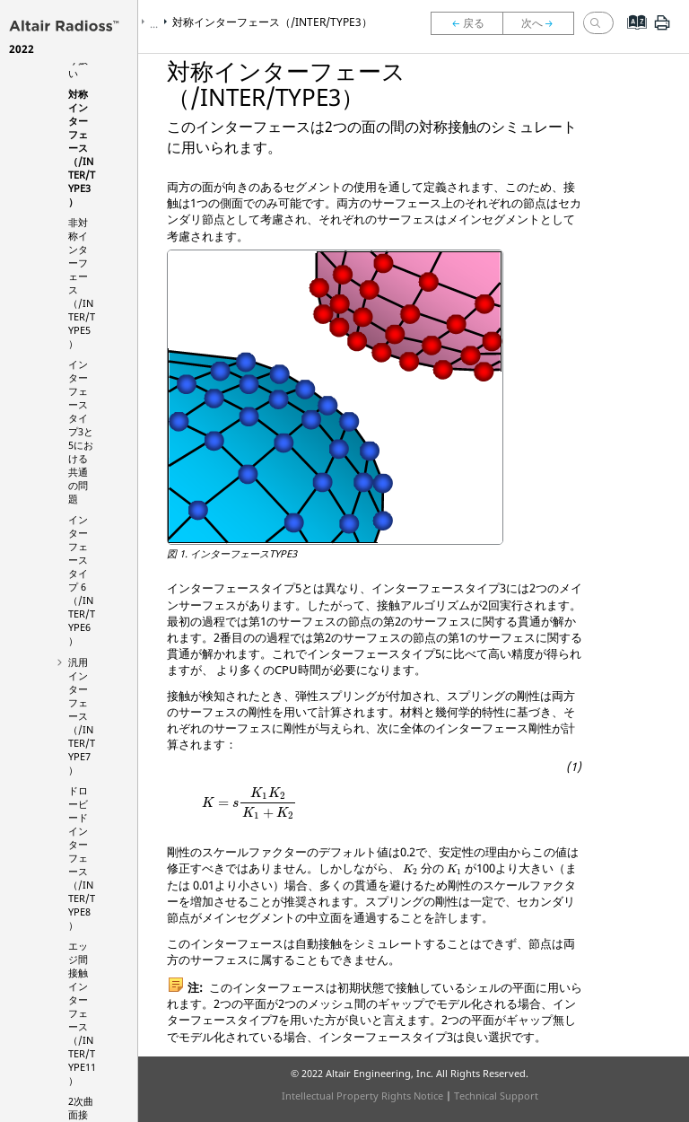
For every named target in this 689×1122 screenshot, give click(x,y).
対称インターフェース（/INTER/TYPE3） (81, 147)
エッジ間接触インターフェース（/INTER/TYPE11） (82, 1013)
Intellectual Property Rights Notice (362, 1095)
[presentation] (249, 803)
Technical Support (496, 1095)
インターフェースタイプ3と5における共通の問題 (80, 431)
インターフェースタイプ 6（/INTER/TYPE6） (81, 580)
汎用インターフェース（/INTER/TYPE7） (81, 715)
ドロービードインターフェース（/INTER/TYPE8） (81, 858)
